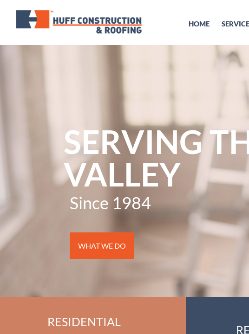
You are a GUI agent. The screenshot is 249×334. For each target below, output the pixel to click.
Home (199, 23)
